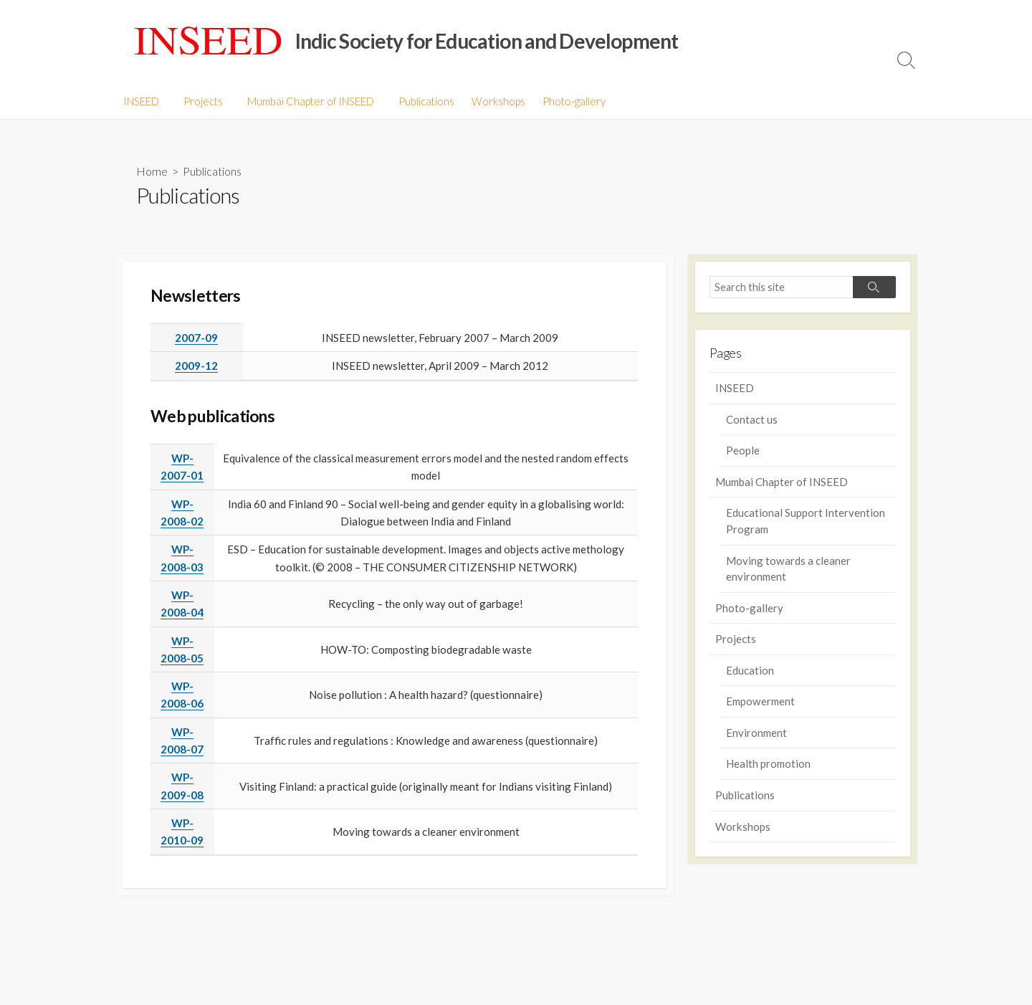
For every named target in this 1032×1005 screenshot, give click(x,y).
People (743, 450)
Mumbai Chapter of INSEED (306, 101)
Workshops (492, 101)
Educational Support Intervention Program (805, 521)
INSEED (141, 101)
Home (152, 171)
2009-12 (196, 366)
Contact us (752, 419)
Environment (756, 733)
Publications (420, 101)
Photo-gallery (567, 101)
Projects (201, 101)
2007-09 (196, 338)
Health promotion (768, 764)
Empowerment (760, 701)
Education (750, 671)
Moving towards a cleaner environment (788, 569)
